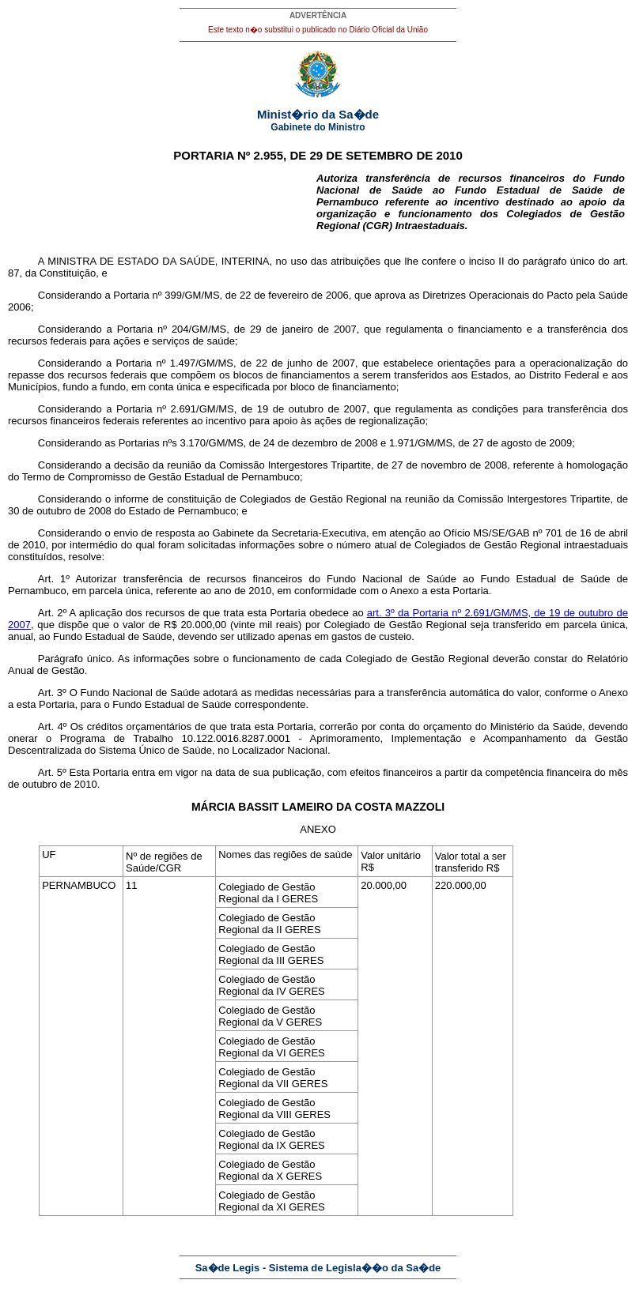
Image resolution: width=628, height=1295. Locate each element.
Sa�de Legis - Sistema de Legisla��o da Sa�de (318, 1268)
